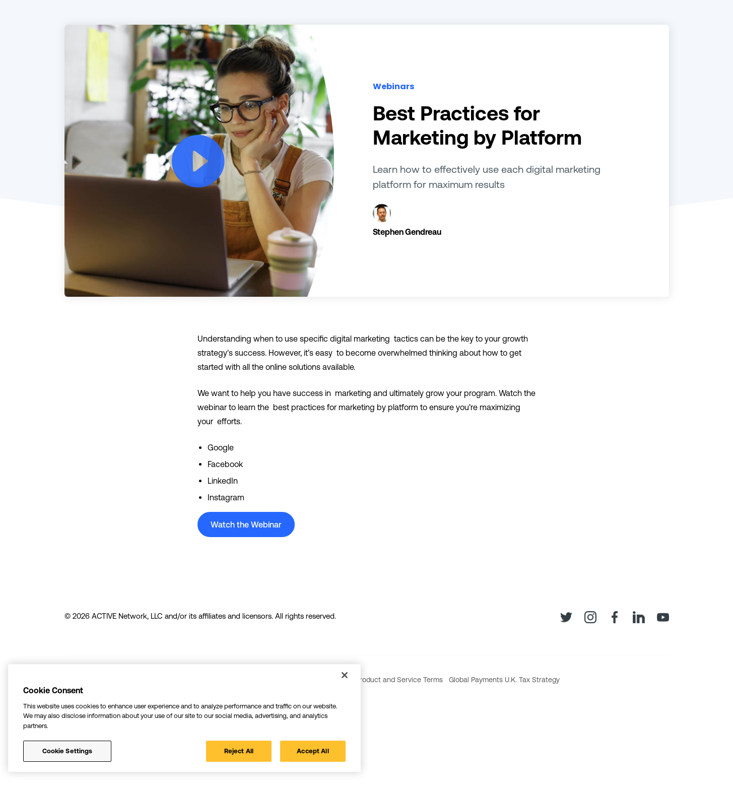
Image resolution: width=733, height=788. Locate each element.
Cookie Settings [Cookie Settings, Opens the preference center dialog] (67, 751)
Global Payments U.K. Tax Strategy (504, 680)
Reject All (238, 751)
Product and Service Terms (399, 680)
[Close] (345, 675)
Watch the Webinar (246, 524)
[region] (184, 718)
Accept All (312, 751)
